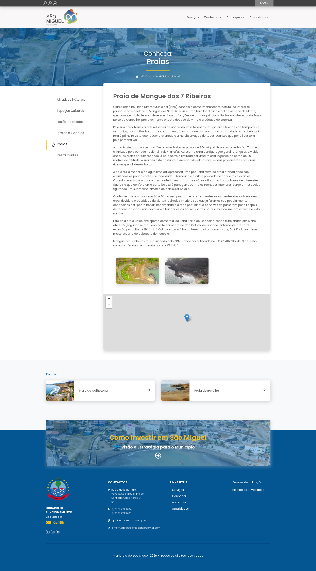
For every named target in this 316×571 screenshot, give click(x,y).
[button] (186, 318)
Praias (176, 76)
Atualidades (258, 17)
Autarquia (234, 17)
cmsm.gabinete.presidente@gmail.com (136, 527)
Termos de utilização (247, 482)
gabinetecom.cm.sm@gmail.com (132, 520)
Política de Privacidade (248, 490)
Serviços (192, 17)
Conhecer (211, 17)
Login (264, 3)
